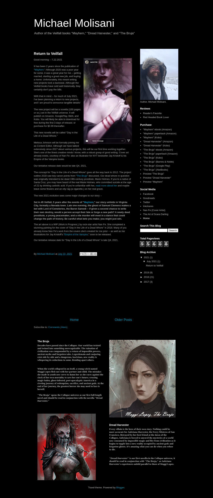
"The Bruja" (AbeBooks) (155, 169)
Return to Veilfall (48, 54)
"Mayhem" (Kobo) (152, 137)
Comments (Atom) (57, 327)
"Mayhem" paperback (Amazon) (159, 133)
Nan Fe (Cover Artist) (154, 210)
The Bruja (82, 175)
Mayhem (39, 69)
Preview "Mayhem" (153, 181)
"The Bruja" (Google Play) (156, 165)
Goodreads (149, 198)
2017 (147, 281)
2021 (147, 257)
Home (74, 320)
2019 (147, 272)
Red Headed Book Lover (156, 117)
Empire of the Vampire (76, 234)
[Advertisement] (83, 287)
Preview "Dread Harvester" (157, 177)
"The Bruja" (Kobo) (153, 157)
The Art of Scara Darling (155, 214)
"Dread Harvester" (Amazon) (158, 141)
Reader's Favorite (152, 113)
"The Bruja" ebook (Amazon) (158, 149)
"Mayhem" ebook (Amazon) (157, 129)
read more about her (106, 185)
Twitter (146, 202)
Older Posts (123, 320)
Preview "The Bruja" (153, 173)
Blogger (120, 487)
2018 (147, 277)
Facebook (148, 194)
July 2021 (152, 261)
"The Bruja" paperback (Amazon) (160, 153)
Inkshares (148, 206)
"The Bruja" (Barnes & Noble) (158, 161)
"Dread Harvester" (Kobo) (156, 145)
